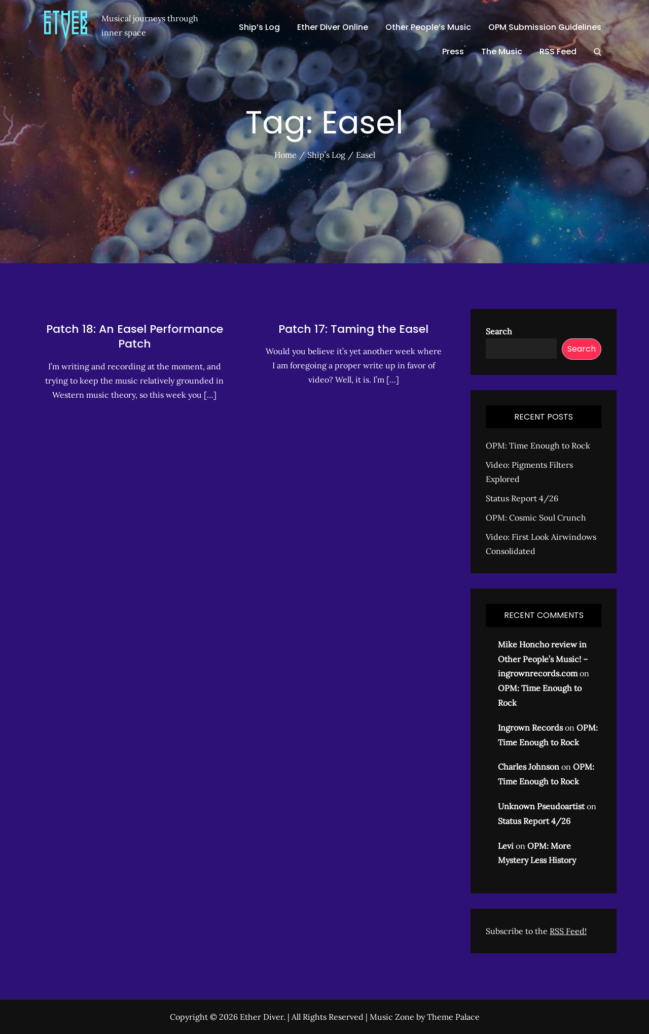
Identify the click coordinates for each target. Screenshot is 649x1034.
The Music (501, 51)
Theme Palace (453, 1017)
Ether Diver (261, 1017)
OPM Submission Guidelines (544, 27)
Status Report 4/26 (522, 498)
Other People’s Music (428, 27)
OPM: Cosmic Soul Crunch (536, 517)
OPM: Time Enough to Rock (538, 445)
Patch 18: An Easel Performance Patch (134, 336)
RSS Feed (557, 51)
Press (453, 51)
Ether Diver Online (332, 27)
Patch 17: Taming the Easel (353, 329)
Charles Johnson (528, 767)
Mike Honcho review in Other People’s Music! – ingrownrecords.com (543, 659)
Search (499, 331)
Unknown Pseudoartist (541, 806)
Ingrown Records (530, 727)
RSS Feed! (568, 931)
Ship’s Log (259, 27)
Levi (506, 846)
